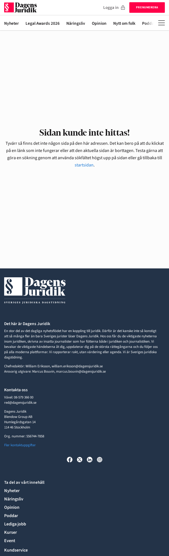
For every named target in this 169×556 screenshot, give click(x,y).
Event (9, 541)
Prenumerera (147, 7)
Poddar (11, 516)
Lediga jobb (15, 524)
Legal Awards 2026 (43, 23)
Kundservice (16, 550)
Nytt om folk (124, 23)
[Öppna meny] (161, 22)
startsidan (84, 165)
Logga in (114, 7)
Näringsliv (75, 23)
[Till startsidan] (20, 8)
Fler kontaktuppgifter (20, 445)
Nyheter (11, 23)
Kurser (10, 532)
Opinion (99, 23)
